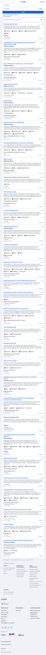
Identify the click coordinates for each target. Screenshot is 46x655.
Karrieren (3, 618)
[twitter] (8, 627)
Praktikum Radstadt (20, 573)
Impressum (3, 648)
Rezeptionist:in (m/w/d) (10, 458)
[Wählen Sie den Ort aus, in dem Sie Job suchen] (23, 8)
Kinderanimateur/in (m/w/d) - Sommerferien (16, 308)
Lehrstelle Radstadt (7, 569)
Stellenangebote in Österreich (7, 623)
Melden (40, 38)
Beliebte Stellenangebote (8, 592)
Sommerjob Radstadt (20, 569)
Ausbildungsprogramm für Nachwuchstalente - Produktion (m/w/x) (20, 377)
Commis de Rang (8, 524)
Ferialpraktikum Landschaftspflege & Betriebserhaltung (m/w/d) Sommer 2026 (19, 43)
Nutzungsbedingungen (6, 641)
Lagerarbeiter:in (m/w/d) (10, 84)
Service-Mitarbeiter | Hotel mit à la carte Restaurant (18, 63)
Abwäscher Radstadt (34, 586)
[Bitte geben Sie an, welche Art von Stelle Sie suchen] (23, 5)
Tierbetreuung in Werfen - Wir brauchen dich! (16, 177)
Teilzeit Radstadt (20, 576)
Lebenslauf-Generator (35, 618)
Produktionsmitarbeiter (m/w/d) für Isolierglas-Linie (18, 540)
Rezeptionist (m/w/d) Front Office (13, 262)
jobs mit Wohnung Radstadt (35, 585)
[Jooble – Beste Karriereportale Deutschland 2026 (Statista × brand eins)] (12, 635)
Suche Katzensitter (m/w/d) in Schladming (15, 478)
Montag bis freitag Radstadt (9, 568)
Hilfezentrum (4, 620)
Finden (23, 12)
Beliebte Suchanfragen (9, 563)
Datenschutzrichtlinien (6, 644)
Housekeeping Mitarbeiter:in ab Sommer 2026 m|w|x (18, 143)
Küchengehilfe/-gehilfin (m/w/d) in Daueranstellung (18, 292)
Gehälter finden (33, 616)
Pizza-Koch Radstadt (34, 583)
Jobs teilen (18, 610)
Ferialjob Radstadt (20, 574)
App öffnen (42, 2)
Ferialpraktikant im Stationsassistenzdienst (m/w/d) (18, 489)
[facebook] (2, 627)
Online (4, 571)
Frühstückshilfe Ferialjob (10, 24)
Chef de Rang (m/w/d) (9, 192)
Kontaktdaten (4, 616)
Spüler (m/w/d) (7, 159)
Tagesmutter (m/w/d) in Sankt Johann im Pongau (17, 509)
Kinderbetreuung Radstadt (21, 571)
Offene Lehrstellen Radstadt (35, 581)
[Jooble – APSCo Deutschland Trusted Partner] (3, 635)
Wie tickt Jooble (4, 612)
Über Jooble (4, 610)
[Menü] (2, 2)
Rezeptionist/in (7, 100)
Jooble (9, 652)
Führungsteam (4, 614)
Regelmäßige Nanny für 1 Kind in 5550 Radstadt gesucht (19, 280)
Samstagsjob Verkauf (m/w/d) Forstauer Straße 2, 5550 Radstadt (19, 435)
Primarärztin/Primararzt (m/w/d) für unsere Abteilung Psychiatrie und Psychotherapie (18, 398)
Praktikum (5, 573)
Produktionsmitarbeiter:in (10, 226)
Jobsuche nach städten (8, 593)
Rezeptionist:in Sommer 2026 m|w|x (13, 122)
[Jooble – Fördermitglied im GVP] (21, 635)
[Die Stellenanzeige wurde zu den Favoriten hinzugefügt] (42, 24)
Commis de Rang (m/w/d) (10, 210)
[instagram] (5, 627)
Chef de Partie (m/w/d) (9, 361)
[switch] (42, 19)
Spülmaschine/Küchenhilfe (11, 417)
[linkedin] (11, 627)
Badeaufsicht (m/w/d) (9, 343)
